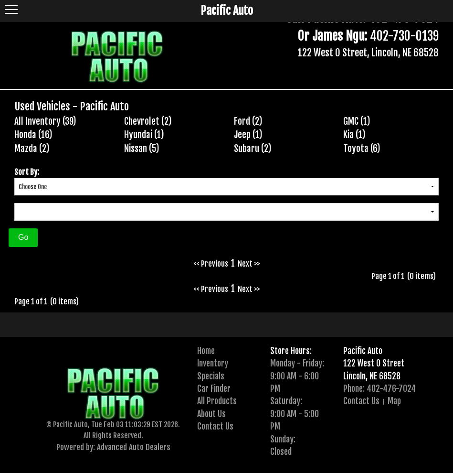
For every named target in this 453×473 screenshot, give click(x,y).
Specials (210, 376)
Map (394, 401)
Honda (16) (33, 134)
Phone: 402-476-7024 (379, 388)
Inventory (212, 363)
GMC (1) (356, 121)
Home (206, 350)
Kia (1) (354, 134)
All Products (217, 401)
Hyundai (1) (144, 134)
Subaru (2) (253, 148)
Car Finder (214, 388)
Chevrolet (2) (148, 121)
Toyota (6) (361, 148)
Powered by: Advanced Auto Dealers (113, 447)
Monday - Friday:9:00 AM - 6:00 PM (297, 376)
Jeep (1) (248, 134)
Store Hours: (291, 350)
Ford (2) (248, 121)
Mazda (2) (32, 148)
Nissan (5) (141, 148)
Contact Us (215, 426)
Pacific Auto (362, 350)
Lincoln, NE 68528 (371, 376)
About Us (211, 413)
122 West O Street (373, 363)
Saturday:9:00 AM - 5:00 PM (294, 413)
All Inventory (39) (45, 121)
